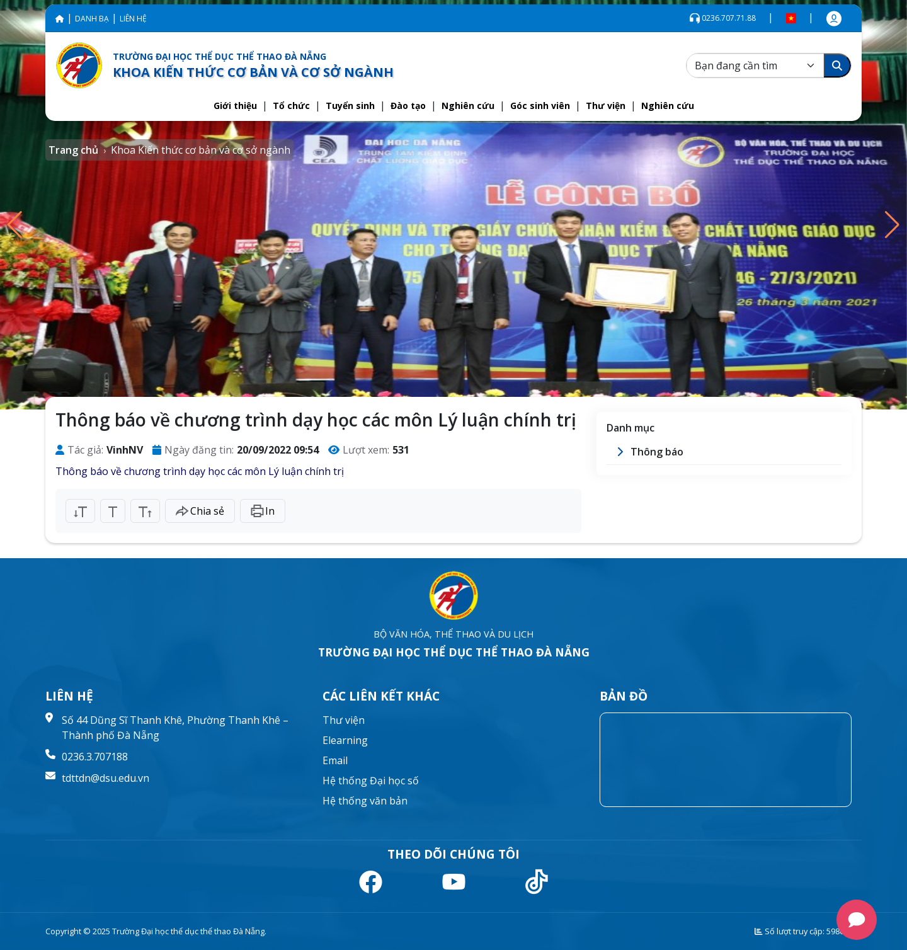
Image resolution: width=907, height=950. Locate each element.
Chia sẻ (200, 511)
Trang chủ (73, 150)
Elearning (345, 740)
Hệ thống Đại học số (370, 780)
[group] (453, 204)
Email (335, 760)
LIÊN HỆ (133, 18)
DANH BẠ (92, 18)
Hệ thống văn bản (365, 801)
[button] (235, 105)
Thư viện (343, 720)
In (263, 511)
